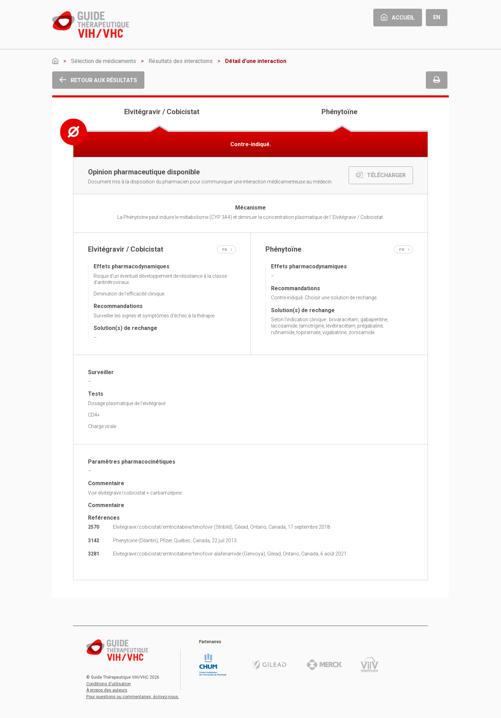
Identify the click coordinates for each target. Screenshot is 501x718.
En (436, 17)
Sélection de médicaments (103, 61)
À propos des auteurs (106, 690)
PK (227, 249)
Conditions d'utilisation (108, 683)
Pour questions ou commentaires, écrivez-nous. (132, 696)
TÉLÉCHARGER (381, 175)
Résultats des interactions (181, 61)
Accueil (398, 17)
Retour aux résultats (98, 80)
